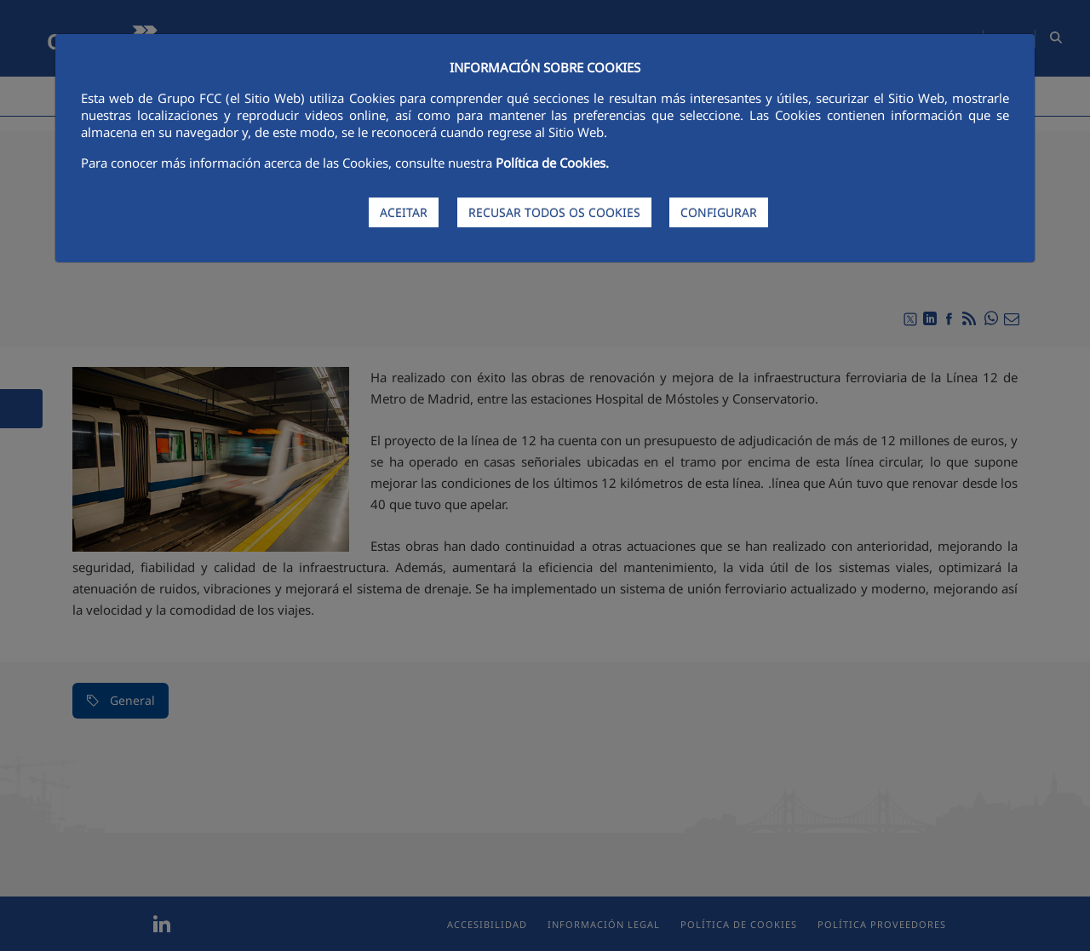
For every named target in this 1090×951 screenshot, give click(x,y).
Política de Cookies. (552, 162)
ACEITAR (403, 212)
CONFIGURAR (718, 212)
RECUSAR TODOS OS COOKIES (554, 212)
